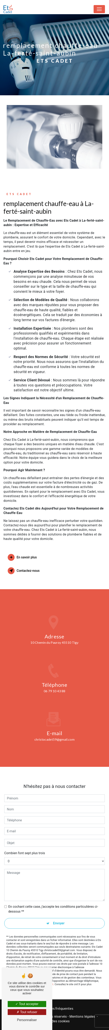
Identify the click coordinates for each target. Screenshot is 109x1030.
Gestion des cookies (54, 1021)
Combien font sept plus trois (24, 848)
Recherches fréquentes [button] (54, 1008)
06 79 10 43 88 (54, 696)
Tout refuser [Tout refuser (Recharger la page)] (27, 1012)
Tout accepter (26, 1004)
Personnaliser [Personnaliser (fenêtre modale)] (27, 1020)
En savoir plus (22, 557)
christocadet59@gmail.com (54, 734)
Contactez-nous (24, 570)
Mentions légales (82, 1016)
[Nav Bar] (99, 9)
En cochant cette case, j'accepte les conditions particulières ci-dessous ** (53, 903)
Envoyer (59, 918)
